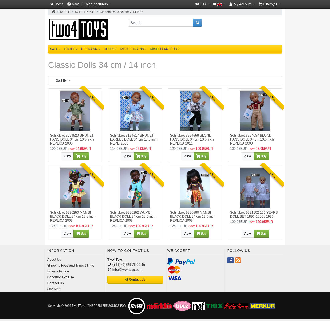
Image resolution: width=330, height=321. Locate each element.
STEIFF (71, 49)
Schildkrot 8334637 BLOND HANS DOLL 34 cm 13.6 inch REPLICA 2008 (252, 139)
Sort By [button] (62, 81)
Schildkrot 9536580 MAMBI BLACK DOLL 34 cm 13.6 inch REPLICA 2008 (193, 216)
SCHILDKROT (85, 12)
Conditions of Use (60, 277)
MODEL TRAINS (133, 49)
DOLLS (65, 12)
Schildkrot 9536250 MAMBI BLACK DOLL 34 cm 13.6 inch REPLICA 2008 (73, 216)
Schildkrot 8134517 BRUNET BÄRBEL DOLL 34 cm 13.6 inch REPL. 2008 (134, 139)
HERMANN (90, 49)
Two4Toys (78, 305)
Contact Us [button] (135, 280)
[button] (96, 4)
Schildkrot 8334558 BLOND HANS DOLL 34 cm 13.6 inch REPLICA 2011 (192, 139)
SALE (55, 49)
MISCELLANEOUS (165, 49)
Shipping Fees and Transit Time (70, 265)
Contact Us (55, 283)
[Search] (160, 23)
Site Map (54, 289)
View (67, 156)
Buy (81, 156)
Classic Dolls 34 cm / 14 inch (121, 12)
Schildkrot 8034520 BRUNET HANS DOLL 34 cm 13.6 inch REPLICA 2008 (72, 139)
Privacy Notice (58, 271)
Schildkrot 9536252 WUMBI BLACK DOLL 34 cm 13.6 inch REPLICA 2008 (133, 216)
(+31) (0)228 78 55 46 (128, 265)
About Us (54, 260)
